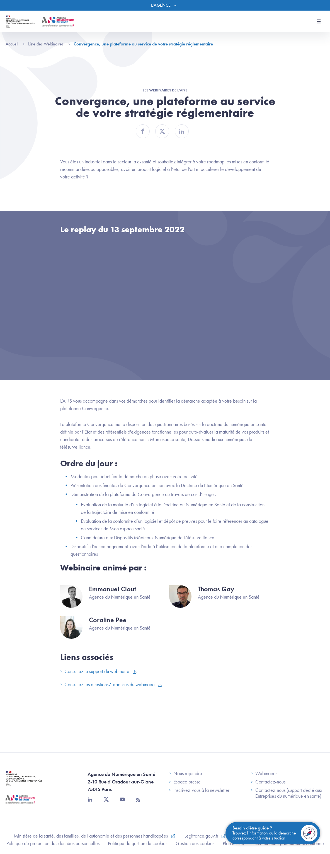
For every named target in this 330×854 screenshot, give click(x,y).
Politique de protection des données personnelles (53, 843)
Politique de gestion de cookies (137, 843)
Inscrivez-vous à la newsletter (199, 790)
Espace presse (185, 782)
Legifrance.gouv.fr (202, 836)
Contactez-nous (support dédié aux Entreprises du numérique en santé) (286, 793)
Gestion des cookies (195, 843)
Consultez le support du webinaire (95, 671)
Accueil (15, 44)
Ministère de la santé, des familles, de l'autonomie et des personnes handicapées (91, 836)
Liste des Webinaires (49, 44)
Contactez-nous (268, 782)
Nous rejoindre (185, 773)
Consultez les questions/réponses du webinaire (108, 684)
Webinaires (264, 773)
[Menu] (165, 5)
